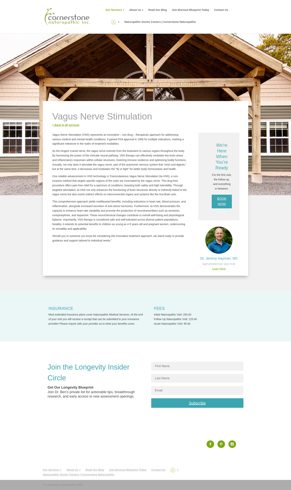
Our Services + (115, 10)
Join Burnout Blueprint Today (190, 10)
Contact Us (221, 10)
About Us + (136, 10)
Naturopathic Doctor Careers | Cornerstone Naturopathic (160, 22)
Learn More (219, 268)
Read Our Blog (157, 10)
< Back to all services (65, 125)
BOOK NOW (222, 201)
